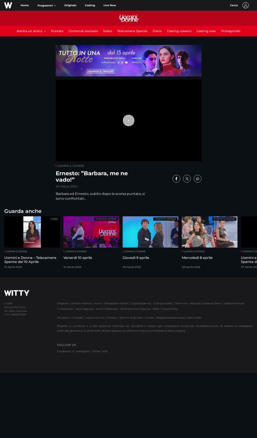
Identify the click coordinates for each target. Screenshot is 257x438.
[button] (47, 5)
